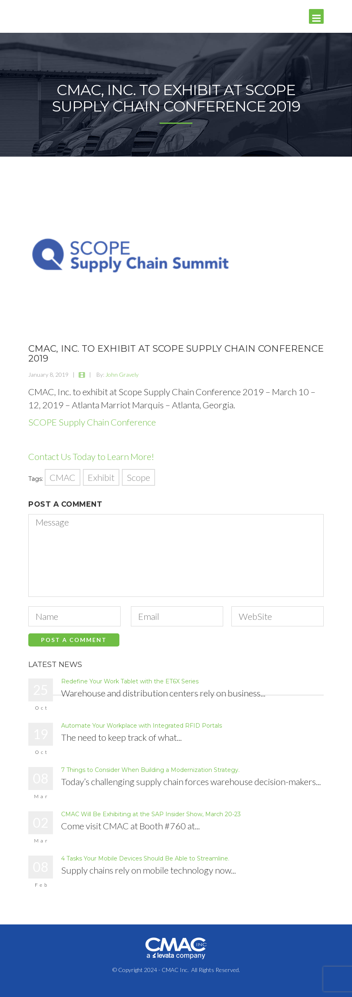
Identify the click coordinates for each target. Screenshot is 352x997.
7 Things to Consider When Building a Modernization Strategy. (150, 770)
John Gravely (122, 374)
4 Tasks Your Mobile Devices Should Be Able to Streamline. (145, 858)
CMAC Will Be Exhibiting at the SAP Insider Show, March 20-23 (151, 814)
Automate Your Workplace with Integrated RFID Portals (141, 725)
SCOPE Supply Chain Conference (92, 422)
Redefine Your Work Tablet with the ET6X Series (130, 681)
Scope (138, 477)
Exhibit (101, 477)
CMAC (62, 477)
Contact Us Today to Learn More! (91, 456)
